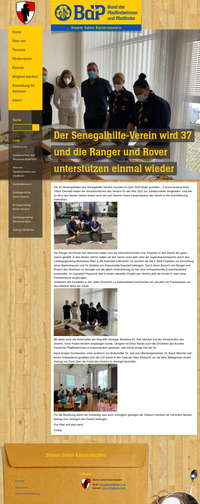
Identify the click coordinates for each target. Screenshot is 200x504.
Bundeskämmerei (22, 184)
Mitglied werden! (25, 76)
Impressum (21, 487)
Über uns (19, 41)
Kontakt (18, 67)
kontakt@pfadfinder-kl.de (112, 484)
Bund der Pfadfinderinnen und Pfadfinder (24, 171)
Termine (18, 50)
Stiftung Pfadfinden (23, 229)
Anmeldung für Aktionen (23, 88)
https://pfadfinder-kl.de (113, 488)
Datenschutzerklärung (27, 493)
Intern (16, 100)
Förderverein (22, 59)
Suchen (36, 127)
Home (16, 32)
